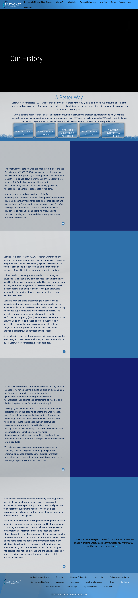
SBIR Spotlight (72, 587)
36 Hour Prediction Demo (39, 577)
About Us (59, 577)
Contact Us (28, 7)
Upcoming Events (125, 2)
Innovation (104, 2)
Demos (114, 2)
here (118, 546)
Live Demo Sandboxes (94, 582)
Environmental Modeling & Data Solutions (39, 2)
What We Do (73, 2)
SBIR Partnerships (53, 587)
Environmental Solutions (40, 582)
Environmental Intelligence (119, 577)
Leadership (75, 582)
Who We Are (61, 2)
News (112, 582)
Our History (125, 582)
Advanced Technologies (89, 2)
